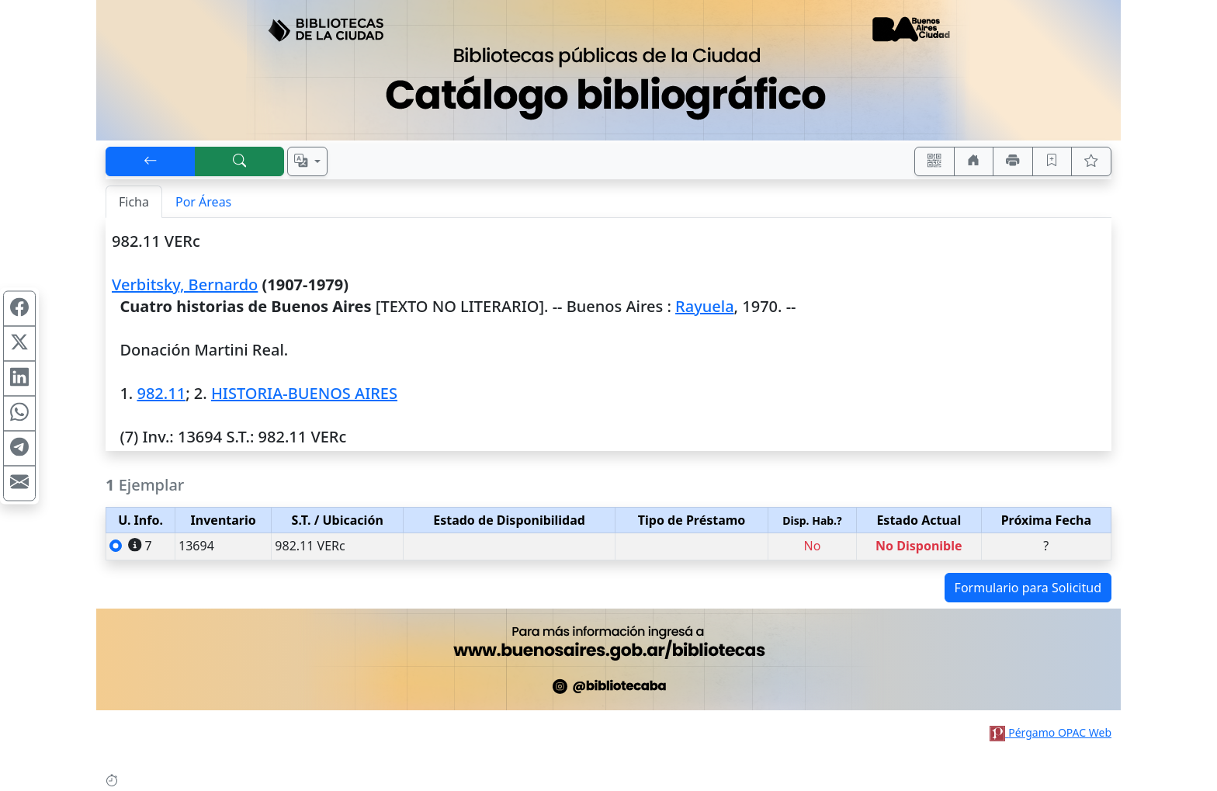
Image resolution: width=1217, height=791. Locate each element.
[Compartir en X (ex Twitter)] (19, 343)
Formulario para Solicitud (1028, 587)
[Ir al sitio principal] (608, 70)
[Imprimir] (1013, 161)
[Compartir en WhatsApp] (19, 413)
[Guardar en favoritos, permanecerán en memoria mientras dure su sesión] (1052, 161)
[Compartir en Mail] (19, 483)
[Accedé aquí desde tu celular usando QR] (934, 161)
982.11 (161, 393)
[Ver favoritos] (1091, 161)
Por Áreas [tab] (203, 201)
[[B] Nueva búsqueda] (240, 161)
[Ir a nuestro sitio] (974, 161)
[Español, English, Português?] (307, 161)
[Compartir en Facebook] (19, 308)
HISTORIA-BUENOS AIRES (304, 393)
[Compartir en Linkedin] (19, 378)
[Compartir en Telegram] (19, 448)
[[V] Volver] (151, 161)
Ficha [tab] (134, 201)
